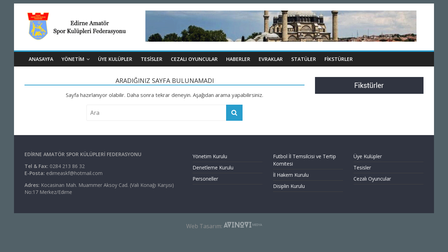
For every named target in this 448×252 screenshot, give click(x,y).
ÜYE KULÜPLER (115, 59)
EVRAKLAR (271, 59)
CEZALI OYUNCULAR (194, 59)
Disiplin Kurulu (289, 186)
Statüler (303, 59)
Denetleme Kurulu (212, 167)
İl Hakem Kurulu (291, 175)
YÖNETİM (73, 59)
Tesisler (362, 167)
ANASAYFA (41, 59)
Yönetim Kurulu (209, 156)
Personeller (205, 178)
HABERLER (238, 59)
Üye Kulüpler (368, 156)
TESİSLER (151, 59)
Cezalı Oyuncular (372, 178)
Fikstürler (338, 59)
